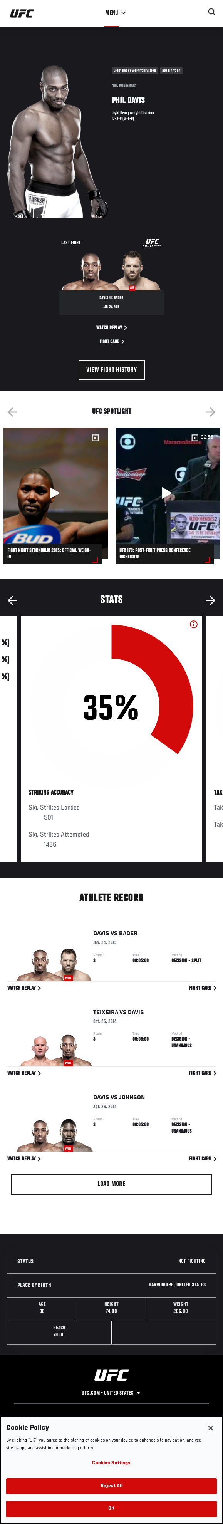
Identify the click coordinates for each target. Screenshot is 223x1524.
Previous (12, 412)
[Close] (210, 1428)
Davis (101, 935)
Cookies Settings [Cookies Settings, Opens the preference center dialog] (111, 1463)
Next (211, 412)
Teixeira (105, 1014)
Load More (111, 1184)
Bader (128, 935)
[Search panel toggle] (212, 12)
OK (111, 1508)
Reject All (111, 1486)
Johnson (132, 1099)
